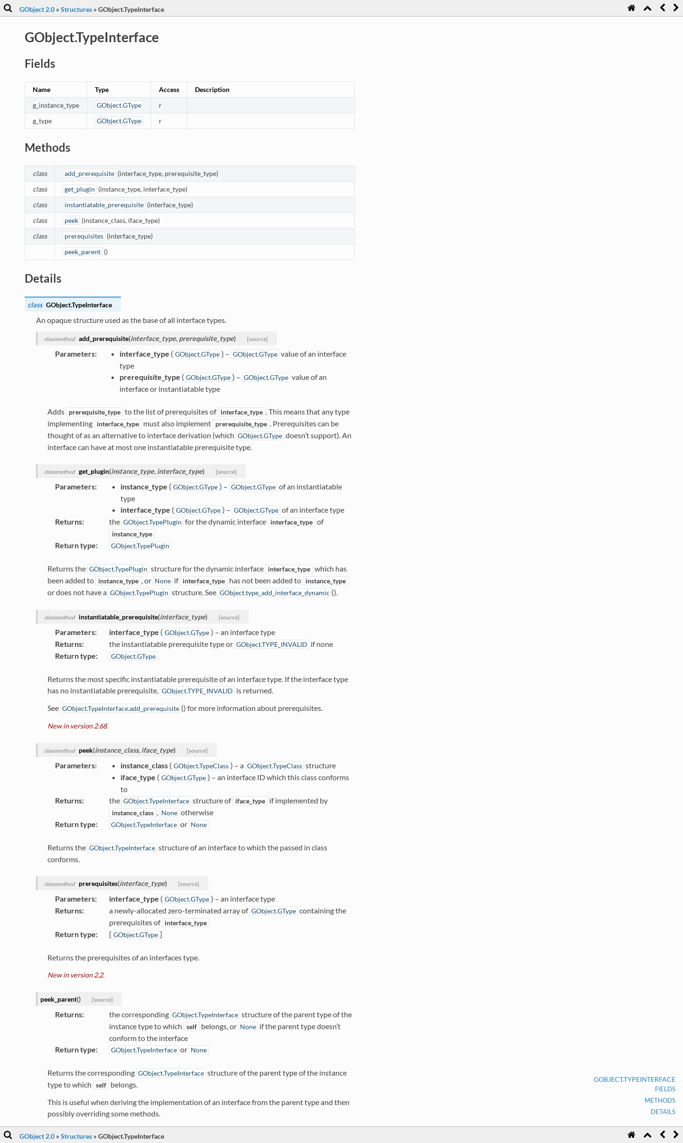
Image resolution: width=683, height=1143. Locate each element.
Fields (665, 1089)
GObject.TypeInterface (634, 1079)
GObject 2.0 (37, 9)
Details (663, 1111)
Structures (76, 9)
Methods (660, 1100)
